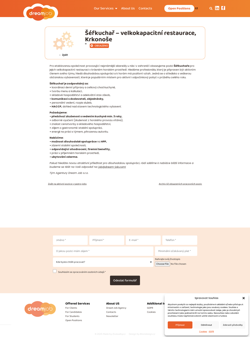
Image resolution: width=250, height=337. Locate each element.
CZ (196, 8)
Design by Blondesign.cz (142, 334)
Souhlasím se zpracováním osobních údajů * (81, 272)
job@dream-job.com (111, 167)
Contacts (145, 8)
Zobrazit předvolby (233, 325)
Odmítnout (206, 325)
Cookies (203, 331)
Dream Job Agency (116, 308)
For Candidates (73, 312)
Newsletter (112, 316)
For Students (72, 316)
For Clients (71, 308)
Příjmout (180, 325)
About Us (128, 8)
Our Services (105, 8)
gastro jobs (80, 184)
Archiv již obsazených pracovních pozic (180, 184)
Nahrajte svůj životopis (167, 259)
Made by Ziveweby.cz (110, 334)
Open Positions (73, 320)
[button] (243, 298)
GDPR (211, 331)
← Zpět (63, 55)
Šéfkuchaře (182, 66)
